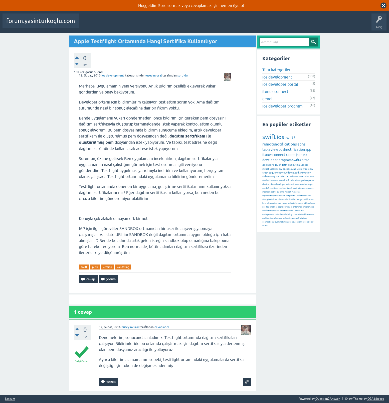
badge (299, 199)
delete (286, 218)
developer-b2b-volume (304, 203)
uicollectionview (270, 180)
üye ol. (239, 5)
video (265, 176)
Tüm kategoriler (276, 70)
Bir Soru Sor (216, 24)
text (270, 199)
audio (265, 225)
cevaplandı (161, 327)
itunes (286, 164)
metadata (296, 192)
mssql (272, 176)
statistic (283, 222)
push (95, 267)
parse (311, 180)
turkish (304, 214)
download (293, 172)
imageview (290, 195)
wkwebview (272, 203)
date (305, 184)
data (292, 180)
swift (84, 267)
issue (291, 218)
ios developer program (282, 106)
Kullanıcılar (195, 24)
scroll (272, 188)
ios (280, 137)
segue (272, 172)
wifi (287, 180)
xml (277, 176)
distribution (290, 199)
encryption (283, 203)
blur (277, 211)
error (305, 160)
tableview (270, 150)
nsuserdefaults (282, 188)
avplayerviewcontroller (272, 214)
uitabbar (273, 207)
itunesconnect (273, 155)
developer (280, 184)
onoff (297, 218)
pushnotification (292, 150)
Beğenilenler (107, 24)
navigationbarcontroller (302, 222)
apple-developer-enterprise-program (294, 207)
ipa (312, 207)
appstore (268, 164)
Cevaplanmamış (132, 24)
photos (281, 199)
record (311, 214)
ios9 (312, 176)
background (289, 169)
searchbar (304, 176)
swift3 (290, 138)
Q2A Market (375, 398)
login (310, 184)
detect (291, 203)
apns (301, 144)
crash (265, 172)
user (289, 222)
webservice (291, 184)
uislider (303, 218)
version (107, 267)
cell (290, 188)
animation (305, 172)
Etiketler (155, 24)
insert (265, 192)
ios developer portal (280, 84)
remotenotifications (279, 144)
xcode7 (265, 188)
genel (267, 98)
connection (267, 222)
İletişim (10, 398)
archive (265, 218)
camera (299, 184)
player (276, 222)
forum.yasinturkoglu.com (40, 21)
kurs (264, 203)
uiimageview (301, 180)
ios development (112, 75)
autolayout (308, 188)
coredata (297, 214)
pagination (298, 188)
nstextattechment (289, 176)
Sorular (87, 24)
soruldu (182, 75)
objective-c (273, 192)
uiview (301, 169)
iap (272, 211)
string (265, 199)
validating (123, 267)
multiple (303, 165)
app (308, 150)
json (299, 155)
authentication (286, 211)
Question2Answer (327, 398)
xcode (290, 155)
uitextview (276, 169)
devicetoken (268, 184)
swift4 (296, 160)
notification (308, 199)
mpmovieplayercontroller (273, 195)
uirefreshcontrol (303, 195)
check (301, 211)
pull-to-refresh (284, 192)
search (282, 180)
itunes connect (275, 91)
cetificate (266, 211)
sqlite (294, 164)
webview (281, 172)
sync (296, 211)
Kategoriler (174, 24)
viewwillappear (276, 218)
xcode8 (265, 207)
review (309, 169)
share (274, 199)
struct (265, 169)
